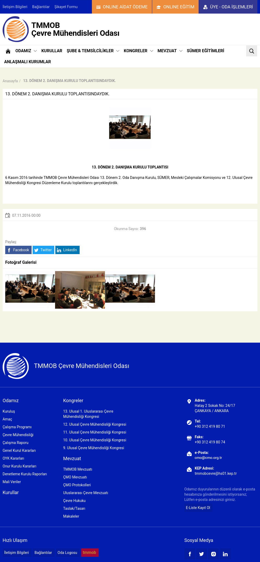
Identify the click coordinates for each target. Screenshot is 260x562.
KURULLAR (51, 50)
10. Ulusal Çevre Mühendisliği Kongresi (94, 440)
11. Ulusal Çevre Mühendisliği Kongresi (94, 432)
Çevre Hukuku (74, 501)
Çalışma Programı (17, 427)
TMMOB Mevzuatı (77, 469)
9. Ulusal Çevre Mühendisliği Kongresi (93, 448)
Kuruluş (9, 411)
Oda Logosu (67, 553)
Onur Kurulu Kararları (19, 466)
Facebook (18, 250)
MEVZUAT (170, 50)
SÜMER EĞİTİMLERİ (205, 50)
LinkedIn (67, 250)
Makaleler (71, 516)
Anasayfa (10, 81)
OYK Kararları (13, 458)
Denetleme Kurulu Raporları (25, 474)
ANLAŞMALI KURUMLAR (27, 61)
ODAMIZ (26, 50)
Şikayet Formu (66, 7)
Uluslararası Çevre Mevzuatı (85, 493)
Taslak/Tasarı (74, 508)
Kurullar (11, 492)
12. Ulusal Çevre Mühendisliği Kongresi (94, 424)
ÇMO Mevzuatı (75, 477)
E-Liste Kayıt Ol (198, 508)
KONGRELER (138, 50)
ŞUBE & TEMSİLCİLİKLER (93, 50)
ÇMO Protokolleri (77, 485)
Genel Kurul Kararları (19, 450)
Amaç (7, 419)
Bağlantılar (41, 7)
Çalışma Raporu (15, 443)
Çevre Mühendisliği (18, 435)
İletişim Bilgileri (15, 7)
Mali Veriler (12, 482)
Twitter (43, 250)
